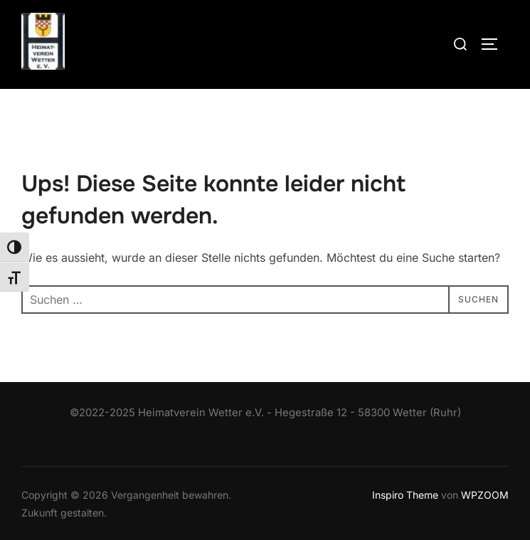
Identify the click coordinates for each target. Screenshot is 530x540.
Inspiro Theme (405, 495)
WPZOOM (485, 495)
